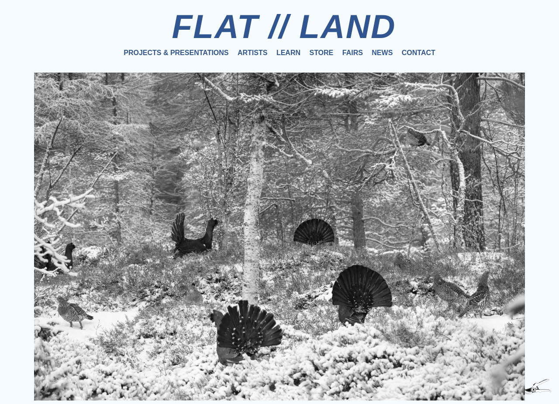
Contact (418, 52)
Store (321, 52)
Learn (288, 52)
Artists (252, 52)
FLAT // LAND (284, 26)
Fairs (352, 52)
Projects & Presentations (176, 52)
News (382, 52)
